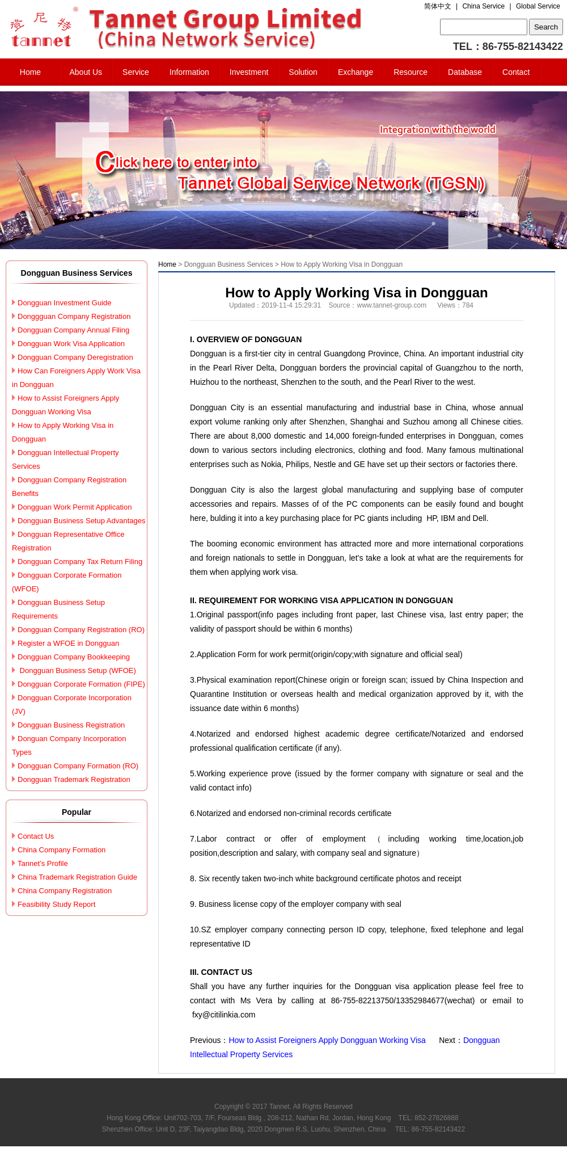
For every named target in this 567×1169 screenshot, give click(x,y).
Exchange (355, 72)
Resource (410, 72)
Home (30, 72)
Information (189, 72)
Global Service (538, 6)
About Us (86, 72)
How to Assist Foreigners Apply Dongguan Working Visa (328, 1040)
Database (465, 72)
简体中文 (437, 6)
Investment (249, 72)
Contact (516, 72)
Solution (303, 72)
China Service (483, 6)
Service (135, 72)
